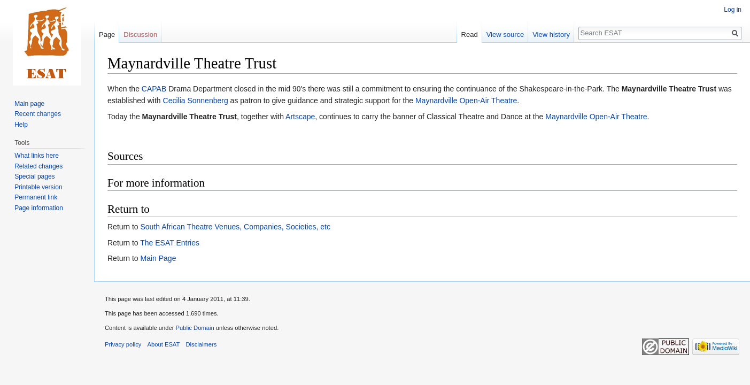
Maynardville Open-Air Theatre (466, 100)
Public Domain (194, 328)
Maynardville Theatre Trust (669, 88)
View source (505, 34)
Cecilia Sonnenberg (195, 100)
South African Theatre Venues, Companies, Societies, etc (235, 226)
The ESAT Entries (169, 242)
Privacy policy (123, 344)
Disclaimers (201, 344)
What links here (36, 155)
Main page (29, 103)
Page (107, 34)
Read (469, 34)
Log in (732, 9)
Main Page (158, 258)
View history (551, 34)
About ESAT (164, 344)
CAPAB (154, 88)
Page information (38, 208)
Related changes (38, 166)
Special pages (34, 176)
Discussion (140, 34)
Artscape (300, 116)
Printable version (38, 187)
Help (21, 124)
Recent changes (37, 114)
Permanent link (35, 197)
